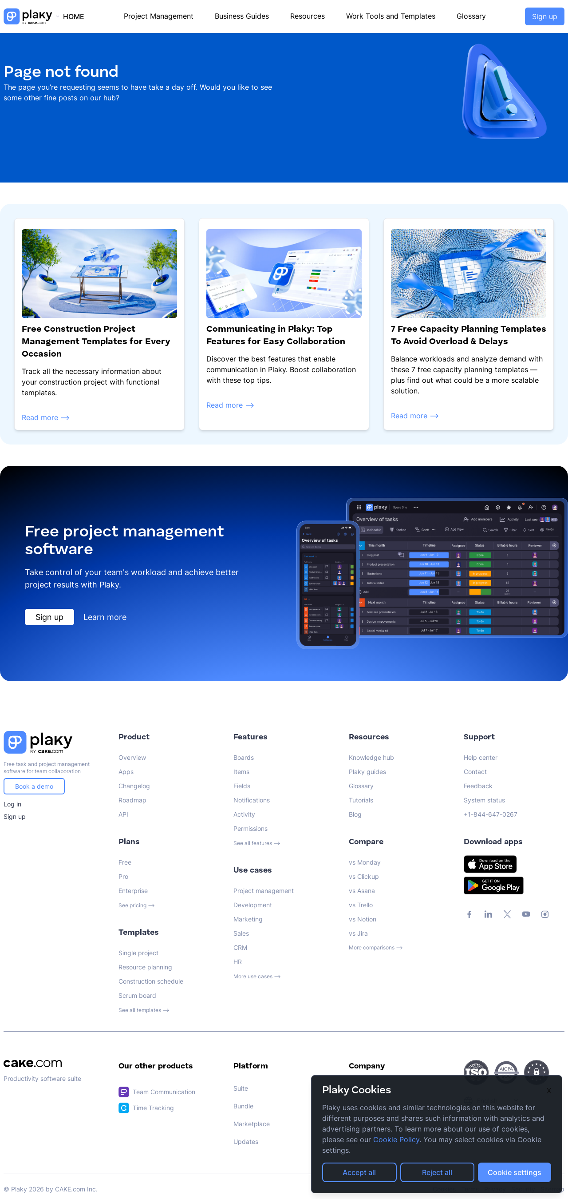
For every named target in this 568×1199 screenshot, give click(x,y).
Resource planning (145, 967)
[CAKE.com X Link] (507, 914)
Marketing (248, 919)
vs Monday (365, 862)
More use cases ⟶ (257, 976)
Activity (244, 814)
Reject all (437, 1172)
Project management (263, 890)
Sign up (544, 16)
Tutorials (361, 800)
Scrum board (137, 995)
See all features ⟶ (256, 843)
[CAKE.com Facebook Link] (469, 914)
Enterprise (133, 890)
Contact (475, 771)
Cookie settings (514, 1172)
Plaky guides (367, 771)
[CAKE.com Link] (54, 1063)
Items (241, 771)
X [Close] (549, 1090)
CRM (240, 947)
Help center (480, 757)
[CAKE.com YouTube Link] (526, 914)
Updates (245, 1141)
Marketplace (251, 1124)
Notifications (251, 800)
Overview (132, 757)
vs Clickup (364, 876)
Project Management (158, 16)
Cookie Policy (396, 1139)
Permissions (250, 828)
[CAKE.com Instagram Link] (545, 914)
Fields (241, 786)
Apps (126, 771)
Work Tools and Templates (390, 16)
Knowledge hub (371, 757)
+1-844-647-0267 (490, 814)
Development (252, 905)
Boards (243, 757)
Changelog (134, 786)
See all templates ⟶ (144, 1010)
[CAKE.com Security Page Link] (476, 1072)
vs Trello (361, 905)
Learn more (104, 617)
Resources (307, 16)
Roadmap (132, 800)
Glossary (471, 16)
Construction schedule (150, 981)
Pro (123, 876)
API (123, 814)
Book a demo (34, 786)
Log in (12, 804)
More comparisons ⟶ (376, 947)
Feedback (478, 786)
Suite (240, 1088)
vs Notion (362, 919)
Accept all (359, 1172)
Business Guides (242, 16)
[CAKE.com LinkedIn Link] (488, 914)
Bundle (243, 1106)
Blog (355, 814)
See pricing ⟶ (136, 905)
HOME (73, 16)
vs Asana (362, 890)
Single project (138, 953)
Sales (241, 933)
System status (484, 800)
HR (237, 961)
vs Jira (358, 933)
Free (124, 862)
